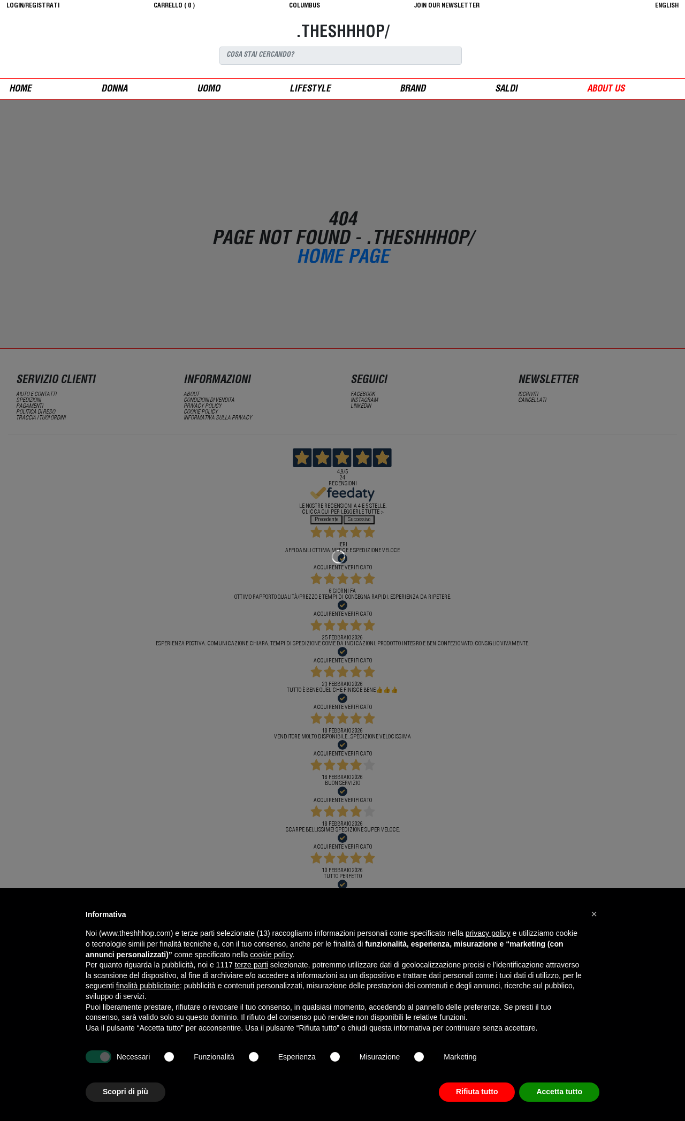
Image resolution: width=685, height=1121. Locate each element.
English (667, 6)
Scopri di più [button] (125, 1091)
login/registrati (32, 6)
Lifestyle (310, 89)
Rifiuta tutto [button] (477, 1091)
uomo (208, 89)
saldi (506, 89)
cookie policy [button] (271, 954)
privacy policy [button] (488, 933)
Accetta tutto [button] (559, 1091)
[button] (594, 913)
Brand (412, 89)
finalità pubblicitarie (148, 985)
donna (114, 89)
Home (20, 89)
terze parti (251, 964)
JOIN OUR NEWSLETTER (447, 6)
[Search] (340, 56)
